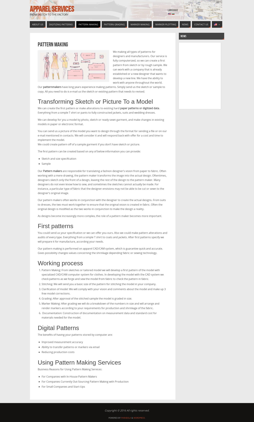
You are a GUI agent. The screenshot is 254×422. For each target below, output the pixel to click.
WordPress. (139, 417)
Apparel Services (52, 9)
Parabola (126, 417)
